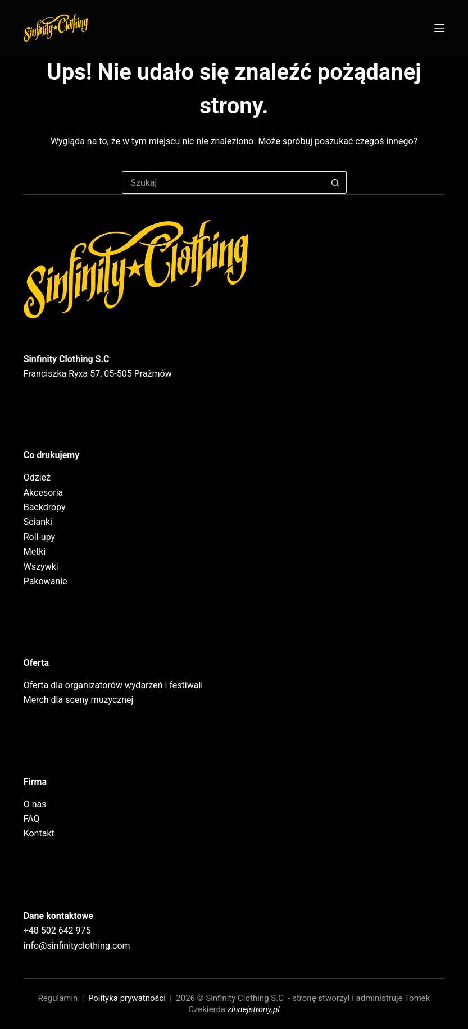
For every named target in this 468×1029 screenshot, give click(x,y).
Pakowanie (45, 581)
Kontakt (39, 833)
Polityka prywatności (127, 998)
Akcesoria (43, 492)
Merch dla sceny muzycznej (79, 699)
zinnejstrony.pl (254, 1009)
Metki (35, 551)
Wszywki (41, 566)
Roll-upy (39, 537)
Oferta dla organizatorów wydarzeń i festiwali (113, 685)
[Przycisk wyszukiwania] (335, 182)
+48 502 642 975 (57, 930)
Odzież (37, 477)
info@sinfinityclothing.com (77, 945)
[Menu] (439, 28)
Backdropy (45, 507)
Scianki (38, 521)
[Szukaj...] (223, 182)
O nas (35, 804)
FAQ (32, 818)
